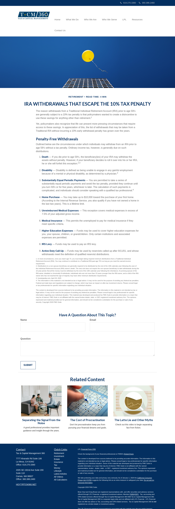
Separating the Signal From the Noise (41, 410)
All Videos (58, 466)
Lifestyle (57, 460)
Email (93, 309)
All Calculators (60, 469)
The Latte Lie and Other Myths (133, 409)
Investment (59, 445)
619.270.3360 (128, 3)
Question (25, 328)
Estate (57, 448)
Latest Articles (60, 463)
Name (23, 309)
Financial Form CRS (88, 438)
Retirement (59, 442)
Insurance (58, 451)
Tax (55, 454)
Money (57, 457)
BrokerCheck (129, 443)
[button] (73, 15)
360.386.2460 (147, 3)
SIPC (137, 483)
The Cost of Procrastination (87, 409)
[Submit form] (28, 354)
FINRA (132, 483)
